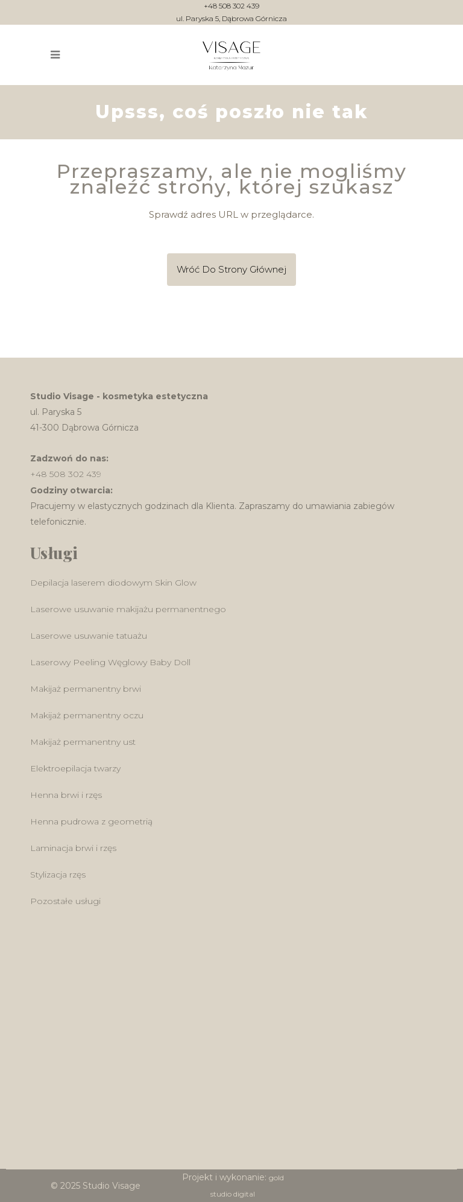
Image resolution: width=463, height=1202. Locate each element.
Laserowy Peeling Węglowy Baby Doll (110, 662)
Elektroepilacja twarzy (75, 768)
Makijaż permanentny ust (83, 741)
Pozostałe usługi (65, 901)
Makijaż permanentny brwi (85, 688)
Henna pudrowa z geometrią (91, 821)
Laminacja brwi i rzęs (73, 848)
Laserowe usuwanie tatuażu (88, 635)
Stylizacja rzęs (58, 874)
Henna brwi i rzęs (66, 794)
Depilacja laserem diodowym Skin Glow (113, 582)
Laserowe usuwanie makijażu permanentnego (128, 609)
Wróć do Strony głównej (231, 269)
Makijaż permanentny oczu (86, 715)
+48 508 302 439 (231, 6)
